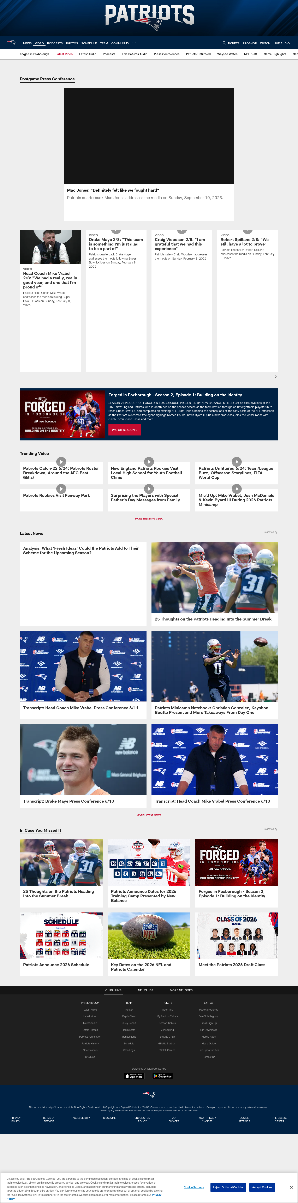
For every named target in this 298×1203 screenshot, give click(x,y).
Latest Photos (90, 1131)
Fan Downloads (208, 1131)
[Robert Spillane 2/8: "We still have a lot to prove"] (247, 269)
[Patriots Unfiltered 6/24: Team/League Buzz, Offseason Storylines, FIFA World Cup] (236, 501)
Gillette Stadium (167, 1145)
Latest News (90, 1111)
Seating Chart (167, 1138)
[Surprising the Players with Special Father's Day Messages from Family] (149, 572)
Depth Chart (129, 1118)
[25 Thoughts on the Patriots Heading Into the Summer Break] (214, 682)
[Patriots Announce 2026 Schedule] (61, 1044)
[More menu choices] (134, 43)
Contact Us (209, 1158)
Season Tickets (167, 1125)
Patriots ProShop (208, 1111)
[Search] (224, 43)
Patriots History (90, 1145)
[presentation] (276, 382)
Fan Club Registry (209, 1118)
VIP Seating (167, 1131)
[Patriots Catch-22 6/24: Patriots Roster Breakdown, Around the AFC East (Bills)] (61, 501)
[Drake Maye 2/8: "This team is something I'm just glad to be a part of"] (116, 273)
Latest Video (90, 1118)
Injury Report (129, 1125)
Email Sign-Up (209, 1125)
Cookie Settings (194, 1187)
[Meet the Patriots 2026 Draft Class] (236, 1044)
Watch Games (167, 1152)
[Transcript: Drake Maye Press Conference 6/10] (83, 868)
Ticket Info (167, 1111)
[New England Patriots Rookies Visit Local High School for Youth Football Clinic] (149, 501)
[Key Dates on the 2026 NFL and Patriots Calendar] (149, 1046)
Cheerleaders (90, 1152)
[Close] (291, 1187)
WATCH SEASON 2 (124, 435)
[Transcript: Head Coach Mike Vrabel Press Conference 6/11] (83, 775)
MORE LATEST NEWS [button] (149, 917)
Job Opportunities (209, 1152)
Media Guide (209, 1145)
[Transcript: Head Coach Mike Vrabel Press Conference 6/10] (214, 868)
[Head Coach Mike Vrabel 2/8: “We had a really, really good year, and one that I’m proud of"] (50, 276)
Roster (129, 1111)
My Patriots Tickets (167, 1118)
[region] (149, 1188)
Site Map (90, 1158)
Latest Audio (90, 1125)
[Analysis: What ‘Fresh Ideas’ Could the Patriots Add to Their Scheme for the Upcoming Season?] (83, 684)
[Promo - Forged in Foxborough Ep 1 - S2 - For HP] (236, 973)
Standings (129, 1152)
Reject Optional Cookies (228, 1187)
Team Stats (129, 1131)
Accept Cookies (262, 1187)
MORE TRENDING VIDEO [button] (149, 616)
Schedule (129, 1145)
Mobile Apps (209, 1138)
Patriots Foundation (90, 1138)
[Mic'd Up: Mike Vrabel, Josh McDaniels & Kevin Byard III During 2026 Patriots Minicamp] (236, 575)
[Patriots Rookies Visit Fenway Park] (61, 570)
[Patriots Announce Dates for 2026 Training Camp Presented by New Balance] (149, 975)
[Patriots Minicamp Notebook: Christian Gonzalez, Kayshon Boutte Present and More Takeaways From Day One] (214, 777)
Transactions (129, 1138)
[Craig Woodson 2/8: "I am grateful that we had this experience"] (181, 269)
